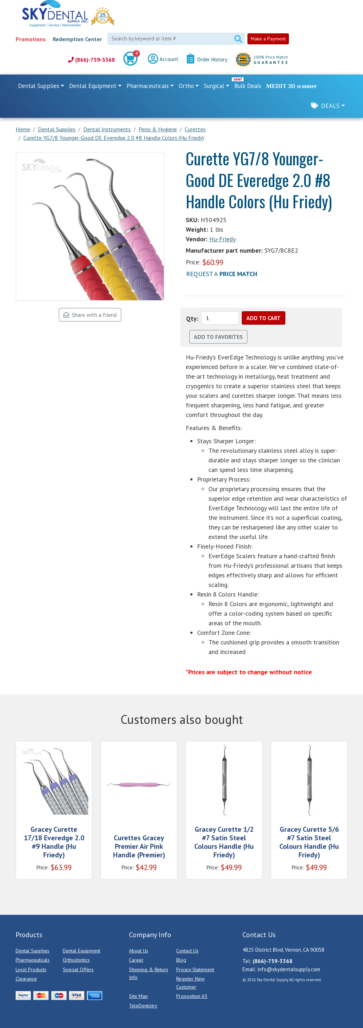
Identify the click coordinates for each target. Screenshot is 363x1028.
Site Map (138, 996)
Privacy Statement (195, 969)
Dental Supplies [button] (38, 86)
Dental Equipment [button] (92, 86)
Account (163, 59)
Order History (207, 60)
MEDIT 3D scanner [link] (291, 86)
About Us (138, 950)
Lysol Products (31, 969)
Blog (181, 960)
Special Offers (78, 969)
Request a (221, 274)
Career (136, 960)
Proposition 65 (191, 996)
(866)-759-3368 (91, 59)
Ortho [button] (186, 86)
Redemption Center (77, 39)
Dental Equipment (81, 950)
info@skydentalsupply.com (289, 969)
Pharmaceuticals (33, 960)
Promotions (31, 39)
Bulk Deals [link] (247, 86)
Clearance (26, 978)
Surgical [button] (214, 86)
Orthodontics (76, 960)
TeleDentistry (143, 1005)
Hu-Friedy (222, 239)
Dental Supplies (32, 950)
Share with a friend (90, 314)
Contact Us (187, 950)
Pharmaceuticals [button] (148, 86)
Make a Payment (268, 38)
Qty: (192, 318)
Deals (330, 106)
